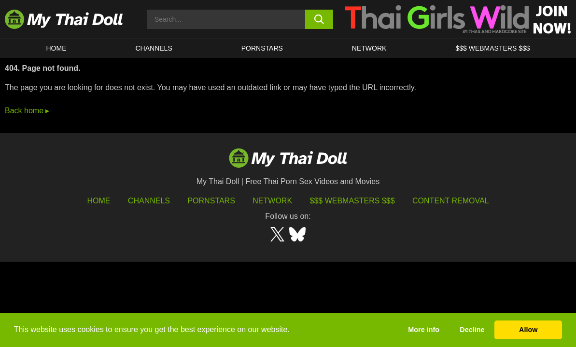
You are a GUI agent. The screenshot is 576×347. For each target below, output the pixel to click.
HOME (56, 48)
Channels (149, 201)
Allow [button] (528, 330)
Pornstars (262, 48)
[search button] (319, 19)
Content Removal (450, 201)
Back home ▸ (27, 111)
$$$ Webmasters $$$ (352, 201)
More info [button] (423, 330)
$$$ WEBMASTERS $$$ (492, 48)
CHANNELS (154, 48)
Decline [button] (472, 330)
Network (369, 48)
